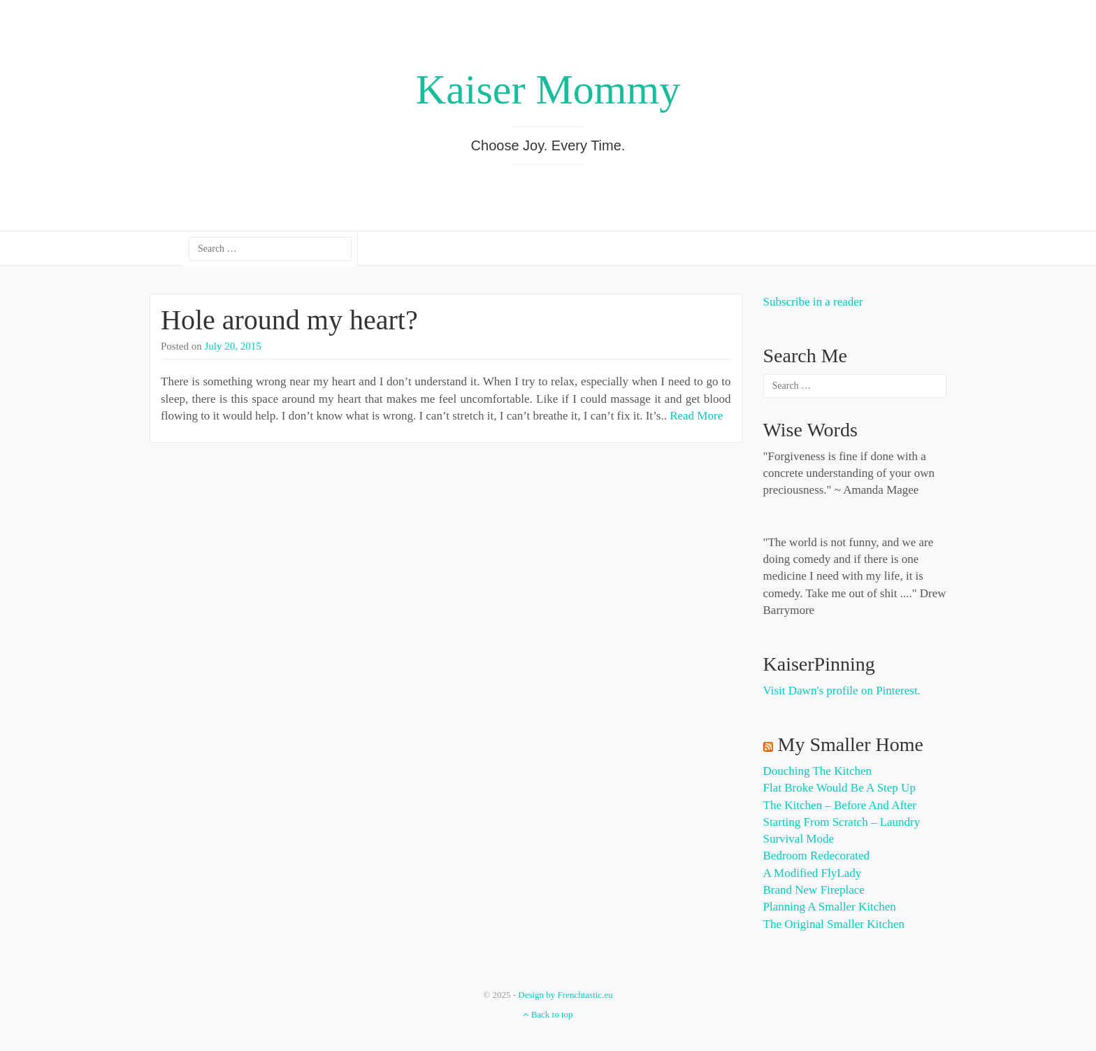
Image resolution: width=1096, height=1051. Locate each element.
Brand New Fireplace (814, 889)
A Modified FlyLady (812, 873)
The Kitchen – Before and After (840, 805)
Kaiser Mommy (548, 89)
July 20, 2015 (233, 346)
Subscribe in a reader (813, 301)
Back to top (547, 1014)
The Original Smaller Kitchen (834, 924)
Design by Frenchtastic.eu (565, 994)
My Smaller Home (850, 744)
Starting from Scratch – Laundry (842, 822)
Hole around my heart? (289, 320)
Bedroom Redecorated (816, 855)
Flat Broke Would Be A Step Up (839, 787)
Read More (696, 415)
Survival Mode (799, 838)
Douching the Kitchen (817, 771)
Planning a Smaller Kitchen (829, 906)
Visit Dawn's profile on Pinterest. (842, 690)
